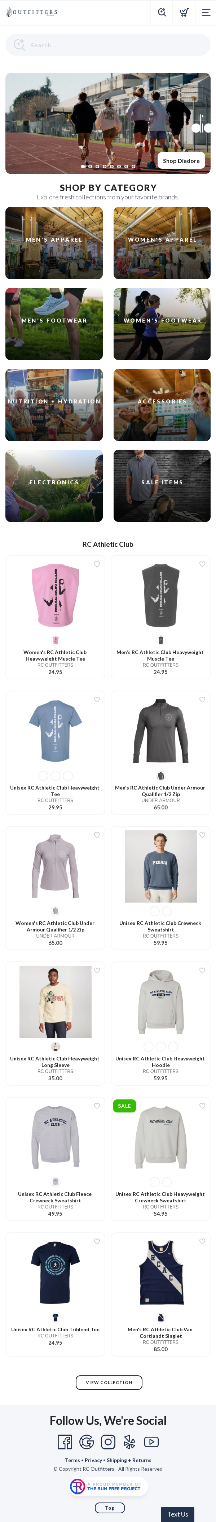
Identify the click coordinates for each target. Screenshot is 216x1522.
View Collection (109, 1382)
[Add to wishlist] (97, 564)
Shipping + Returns (129, 1460)
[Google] (86, 1442)
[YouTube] (151, 1442)
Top (110, 1508)
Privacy (93, 1460)
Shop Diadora (181, 160)
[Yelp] (130, 1442)
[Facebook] (65, 1442)
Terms (72, 1460)
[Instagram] (108, 1442)
